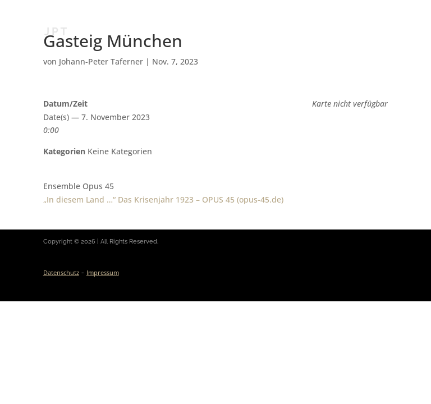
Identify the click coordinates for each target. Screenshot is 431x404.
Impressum (102, 272)
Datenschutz (61, 272)
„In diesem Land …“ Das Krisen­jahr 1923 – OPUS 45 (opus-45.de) (163, 199)
